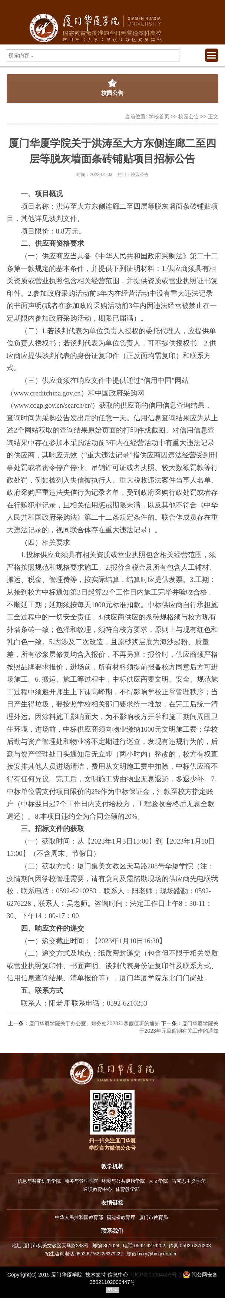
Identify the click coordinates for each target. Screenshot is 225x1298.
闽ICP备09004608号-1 (155, 1275)
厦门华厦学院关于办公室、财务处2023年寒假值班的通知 (94, 1023)
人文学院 (158, 1181)
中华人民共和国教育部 (79, 1217)
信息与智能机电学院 (39, 1181)
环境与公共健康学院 (123, 1181)
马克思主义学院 (188, 1181)
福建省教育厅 (120, 1217)
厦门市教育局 (153, 1217)
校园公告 (188, 116)
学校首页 (159, 116)
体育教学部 (128, 1189)
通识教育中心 (97, 1189)
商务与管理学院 (81, 1181)
